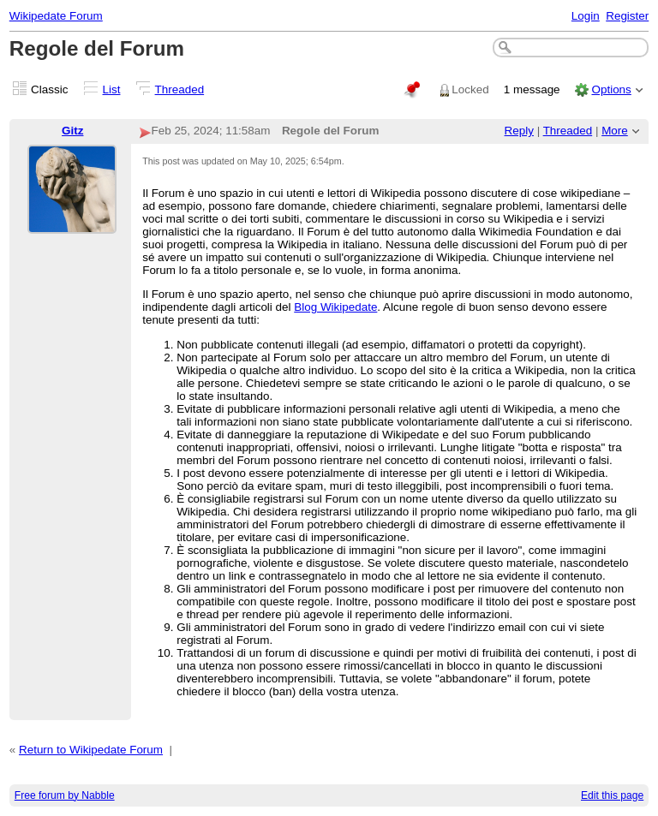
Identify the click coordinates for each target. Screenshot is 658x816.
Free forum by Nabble (65, 795)
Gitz (72, 130)
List (112, 89)
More (614, 130)
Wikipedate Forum (56, 15)
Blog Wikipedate (335, 307)
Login (585, 15)
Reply (519, 130)
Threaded (180, 89)
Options (611, 89)
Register (627, 15)
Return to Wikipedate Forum (91, 749)
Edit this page (612, 795)
